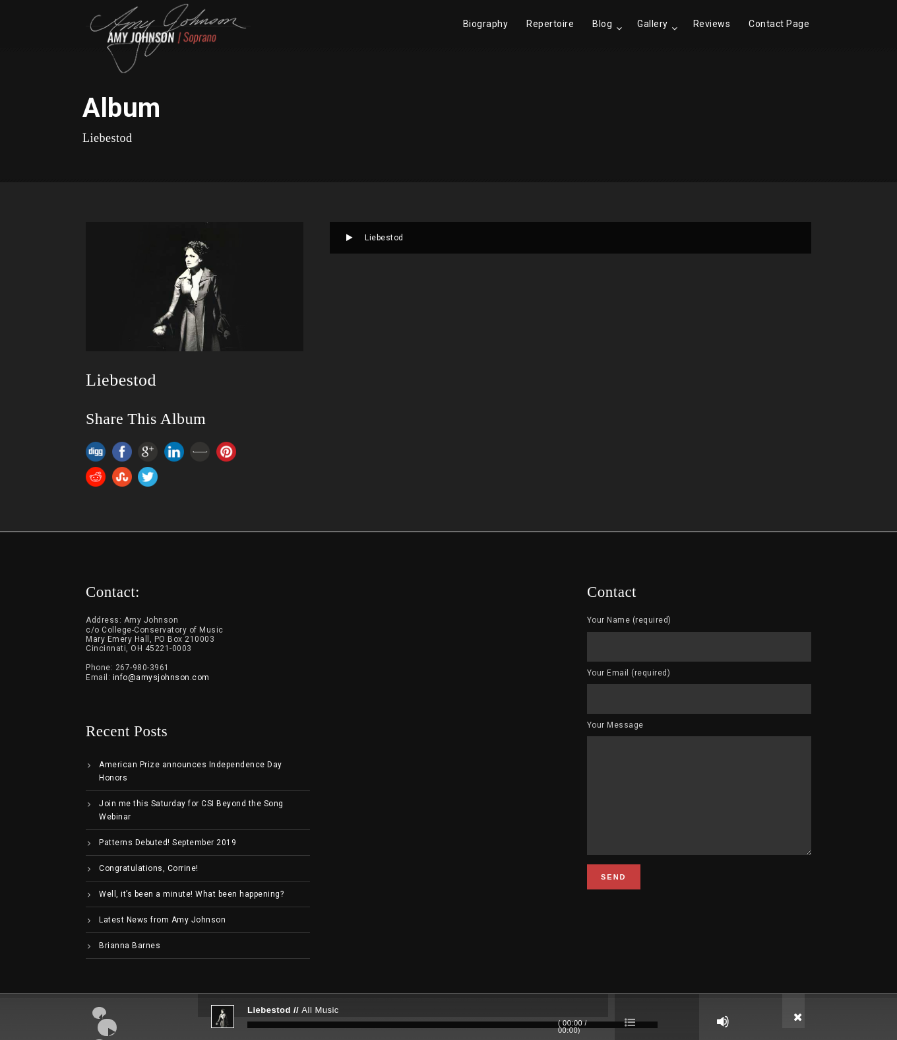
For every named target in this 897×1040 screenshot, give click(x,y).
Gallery (652, 23)
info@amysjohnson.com (161, 677)
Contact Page (779, 23)
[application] (448, 1017)
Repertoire (550, 23)
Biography (486, 23)
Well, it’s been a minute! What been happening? (191, 894)
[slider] (452, 1025)
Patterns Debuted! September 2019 (167, 842)
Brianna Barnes (129, 945)
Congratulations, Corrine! (149, 868)
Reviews (712, 23)
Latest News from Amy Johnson (162, 919)
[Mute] (722, 1021)
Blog (602, 23)
